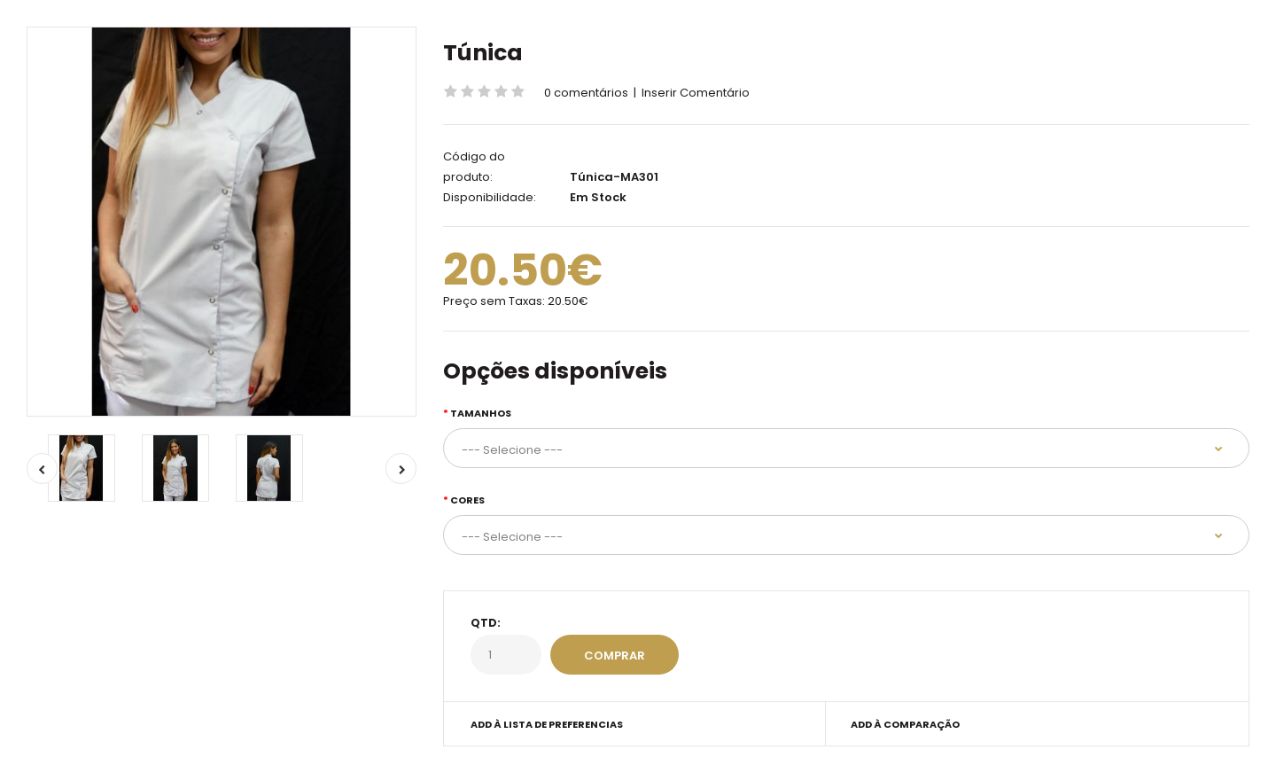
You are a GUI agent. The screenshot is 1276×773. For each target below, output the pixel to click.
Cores (467, 500)
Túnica (483, 52)
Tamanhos (480, 413)
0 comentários (586, 92)
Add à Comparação (905, 724)
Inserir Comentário (696, 92)
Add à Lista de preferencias (547, 724)
